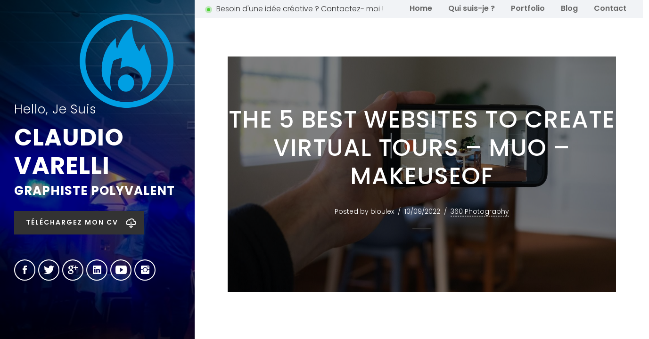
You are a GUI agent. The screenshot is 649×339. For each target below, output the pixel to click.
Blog (569, 8)
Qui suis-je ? (471, 8)
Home (421, 8)
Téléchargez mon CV (72, 222)
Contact (610, 8)
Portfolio (528, 8)
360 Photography (480, 211)
